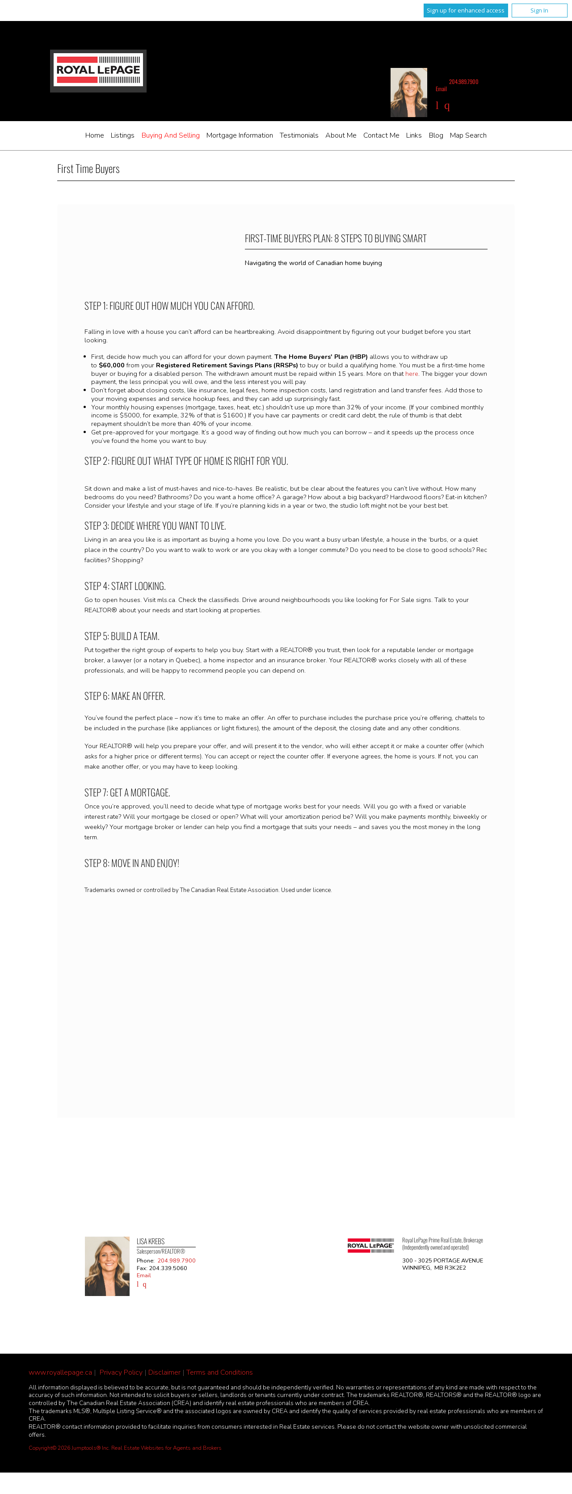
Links (414, 135)
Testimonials (299, 135)
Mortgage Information (239, 135)
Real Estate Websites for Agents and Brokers (166, 1448)
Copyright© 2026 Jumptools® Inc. (69, 1448)
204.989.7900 (464, 81)
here (411, 373)
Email (441, 88)
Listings (123, 135)
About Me (341, 135)
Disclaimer (164, 1372)
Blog (436, 135)
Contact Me (381, 135)
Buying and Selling (171, 135)
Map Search (468, 135)
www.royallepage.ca (60, 1372)
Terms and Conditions (219, 1372)
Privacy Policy (121, 1372)
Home (94, 135)
